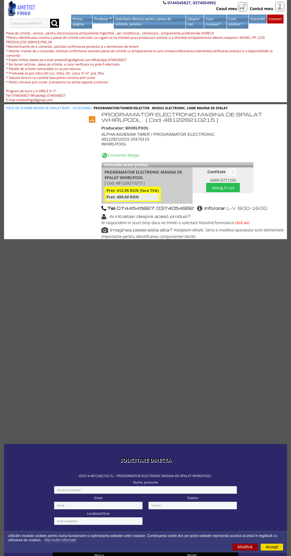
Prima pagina (78, 21)
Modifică (245, 547)
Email (98, 498)
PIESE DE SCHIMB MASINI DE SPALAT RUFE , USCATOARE (48, 108)
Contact (275, 18)
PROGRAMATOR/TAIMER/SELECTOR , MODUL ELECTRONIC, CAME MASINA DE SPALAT (161, 108)
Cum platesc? (235, 21)
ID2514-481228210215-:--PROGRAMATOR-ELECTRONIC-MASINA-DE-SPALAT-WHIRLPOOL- (145, 476)
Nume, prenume (145, 482)
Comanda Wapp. (120, 155)
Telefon (192, 498)
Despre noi (194, 21)
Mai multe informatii (60, 540)
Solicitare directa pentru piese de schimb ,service (143, 21)
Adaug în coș (223, 187)
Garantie (257, 18)
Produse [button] (101, 18)
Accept (272, 547)
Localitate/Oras (98, 513)
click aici (242, 222)
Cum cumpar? (213, 21)
